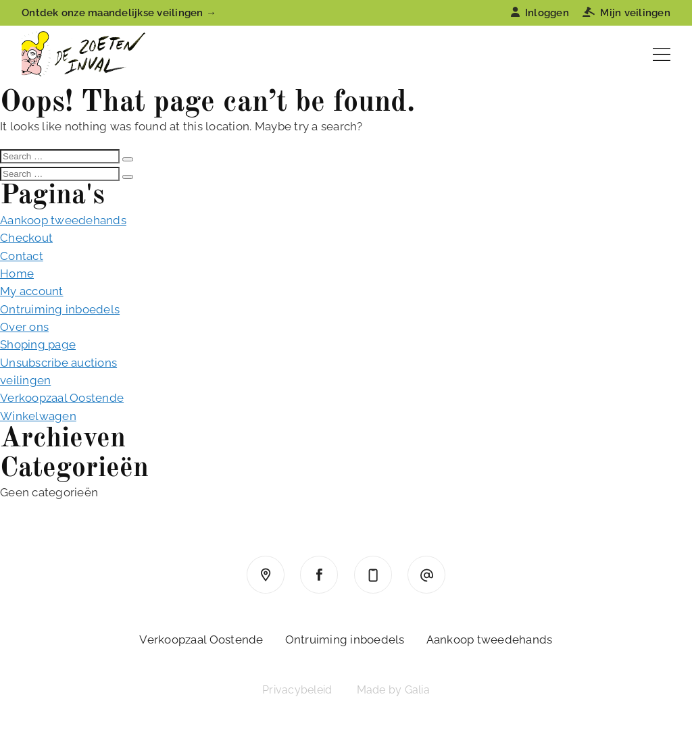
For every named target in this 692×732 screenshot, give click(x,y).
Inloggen (540, 13)
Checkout (26, 237)
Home (17, 273)
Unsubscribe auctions (58, 362)
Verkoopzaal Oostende (62, 397)
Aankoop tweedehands (63, 220)
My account (32, 291)
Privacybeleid (297, 689)
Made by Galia (393, 689)
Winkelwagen (38, 416)
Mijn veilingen (626, 13)
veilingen (25, 380)
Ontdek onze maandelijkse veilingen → (119, 13)
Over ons (24, 327)
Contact (21, 256)
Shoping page (38, 344)
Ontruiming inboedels (60, 309)
